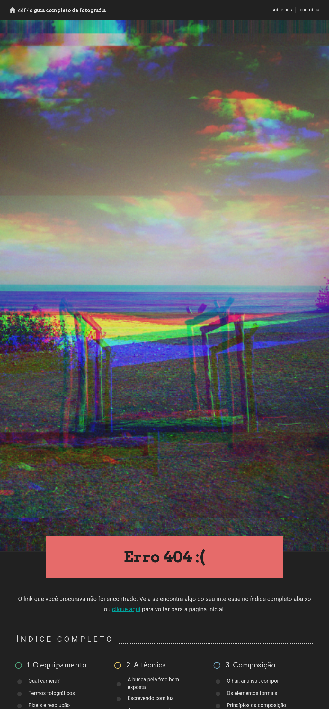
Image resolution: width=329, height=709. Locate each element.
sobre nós (282, 10)
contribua (309, 10)
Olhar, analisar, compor (253, 681)
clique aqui (126, 609)
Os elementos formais (252, 693)
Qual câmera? (44, 681)
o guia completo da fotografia (58, 10)
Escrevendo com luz (150, 698)
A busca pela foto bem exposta (153, 683)
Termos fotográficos (52, 693)
